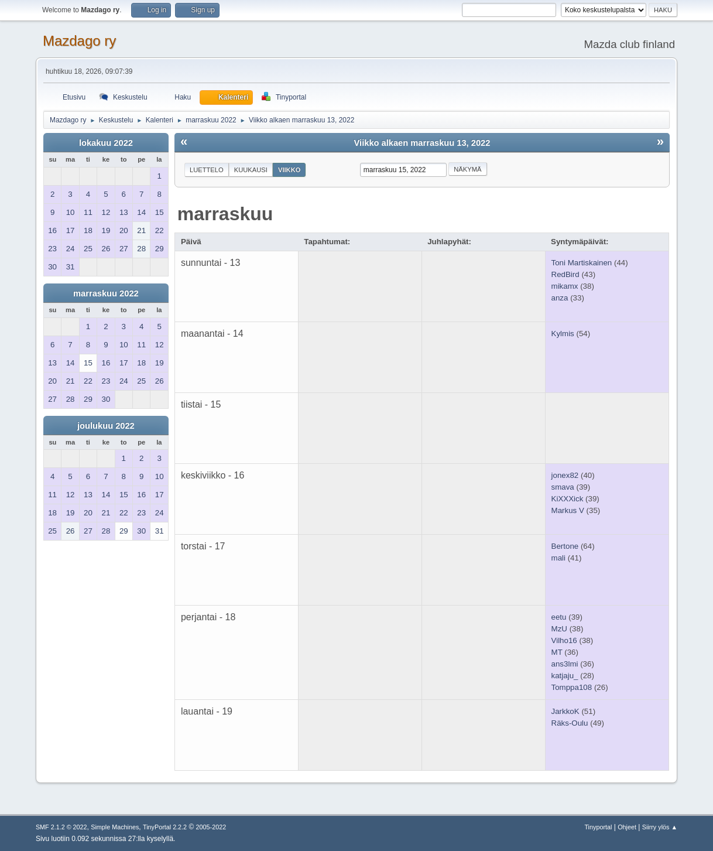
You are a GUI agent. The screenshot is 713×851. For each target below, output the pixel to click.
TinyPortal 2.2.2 (165, 827)
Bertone (565, 546)
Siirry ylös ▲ (659, 827)
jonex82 (565, 475)
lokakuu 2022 (106, 143)
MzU (559, 628)
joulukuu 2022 (106, 425)
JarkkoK (565, 711)
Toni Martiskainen (581, 262)
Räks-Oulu (569, 723)
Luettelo (207, 169)
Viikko (289, 169)
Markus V (567, 510)
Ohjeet (627, 827)
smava (562, 487)
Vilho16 (564, 640)
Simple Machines (115, 827)
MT (557, 652)
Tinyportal (598, 827)
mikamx (564, 286)
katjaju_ (564, 675)
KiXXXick (567, 498)
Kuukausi (251, 169)
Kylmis (562, 333)
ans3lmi (564, 663)
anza (559, 297)
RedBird (565, 274)
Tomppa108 (571, 687)
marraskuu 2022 (106, 293)
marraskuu (225, 213)
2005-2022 (211, 827)
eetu (559, 617)
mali (558, 557)
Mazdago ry (79, 41)
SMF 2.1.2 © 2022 (61, 827)
